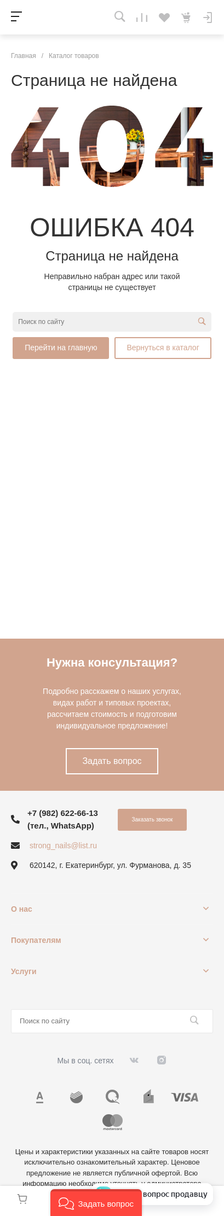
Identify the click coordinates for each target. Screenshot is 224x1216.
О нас (21, 909)
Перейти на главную (61, 347)
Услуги (24, 971)
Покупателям (36, 940)
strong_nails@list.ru (63, 845)
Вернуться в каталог (163, 347)
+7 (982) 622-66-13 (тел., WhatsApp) (62, 819)
